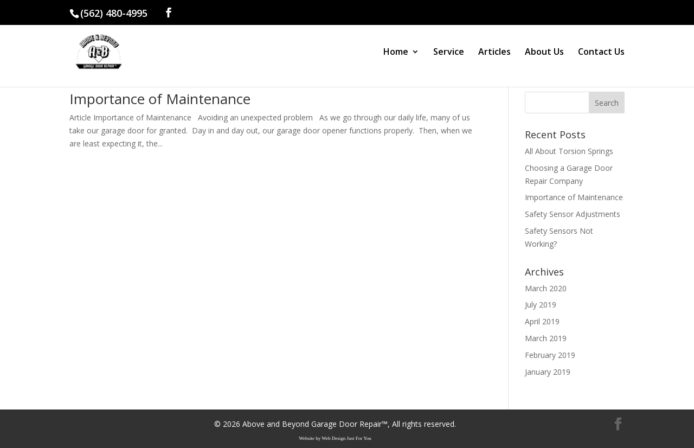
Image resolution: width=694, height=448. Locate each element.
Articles (494, 52)
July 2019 (540, 304)
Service (448, 52)
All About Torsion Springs (569, 151)
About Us (544, 52)
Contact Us (601, 52)
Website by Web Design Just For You (335, 438)
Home (395, 52)
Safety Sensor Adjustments (572, 214)
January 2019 (547, 372)
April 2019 (542, 321)
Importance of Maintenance (159, 98)
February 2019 (550, 355)
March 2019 (546, 338)
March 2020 (546, 288)
